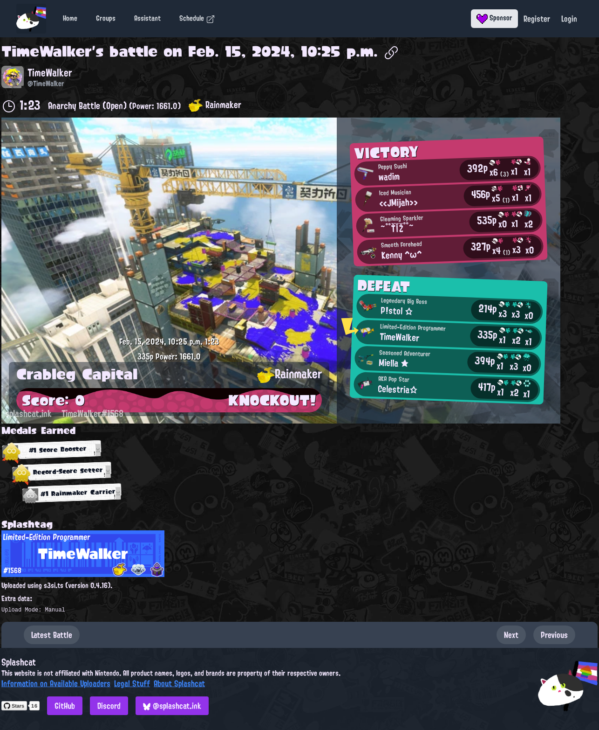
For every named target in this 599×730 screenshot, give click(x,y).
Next (511, 634)
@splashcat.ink (172, 705)
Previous (554, 634)
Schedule (197, 18)
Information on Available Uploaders (55, 683)
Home (70, 18)
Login (569, 18)
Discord (109, 705)
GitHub (64, 705)
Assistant (147, 18)
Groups (106, 18)
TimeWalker (46, 51)
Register (537, 18)
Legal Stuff (132, 683)
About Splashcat (179, 683)
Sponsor (494, 17)
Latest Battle (51, 634)
